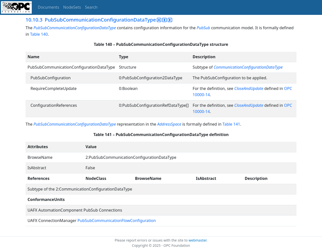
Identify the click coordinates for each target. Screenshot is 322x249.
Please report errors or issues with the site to (152, 240)
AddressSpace (169, 124)
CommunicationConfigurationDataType (248, 67)
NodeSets (72, 7)
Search (91, 7)
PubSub (203, 27)
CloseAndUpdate (249, 88)
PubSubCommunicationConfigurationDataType (74, 27)
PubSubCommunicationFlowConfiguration (116, 220)
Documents (48, 7)
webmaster (197, 240)
